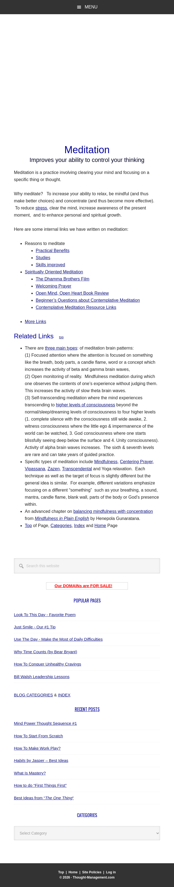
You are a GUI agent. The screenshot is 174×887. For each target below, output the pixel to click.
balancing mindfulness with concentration (113, 511)
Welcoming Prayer (53, 286)
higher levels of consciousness (85, 405)
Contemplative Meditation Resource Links (76, 307)
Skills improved (50, 264)
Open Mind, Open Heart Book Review (72, 293)
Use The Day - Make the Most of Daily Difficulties (58, 639)
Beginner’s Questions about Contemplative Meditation (88, 300)
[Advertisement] (87, 98)
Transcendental (77, 468)
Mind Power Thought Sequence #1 (45, 723)
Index (79, 525)
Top (28, 525)
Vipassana (35, 468)
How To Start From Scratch (38, 736)
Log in (111, 872)
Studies (43, 257)
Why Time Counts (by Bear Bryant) (45, 651)
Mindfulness (105, 461)
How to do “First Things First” (40, 785)
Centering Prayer (136, 461)
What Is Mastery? (30, 773)
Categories (60, 525)
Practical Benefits (53, 250)
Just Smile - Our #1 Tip (35, 627)
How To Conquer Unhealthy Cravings (47, 664)
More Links (35, 321)
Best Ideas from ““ (44, 798)
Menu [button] (91, 7)
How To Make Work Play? (37, 748)
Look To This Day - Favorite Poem (45, 614)
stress (41, 208)
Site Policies (91, 872)
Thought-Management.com (59, 40)
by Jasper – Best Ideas (41, 760)
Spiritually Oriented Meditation (54, 272)
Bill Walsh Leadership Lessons (42, 676)
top (61, 337)
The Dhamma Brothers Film (62, 279)
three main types (61, 348)
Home (100, 525)
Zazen (53, 468)
